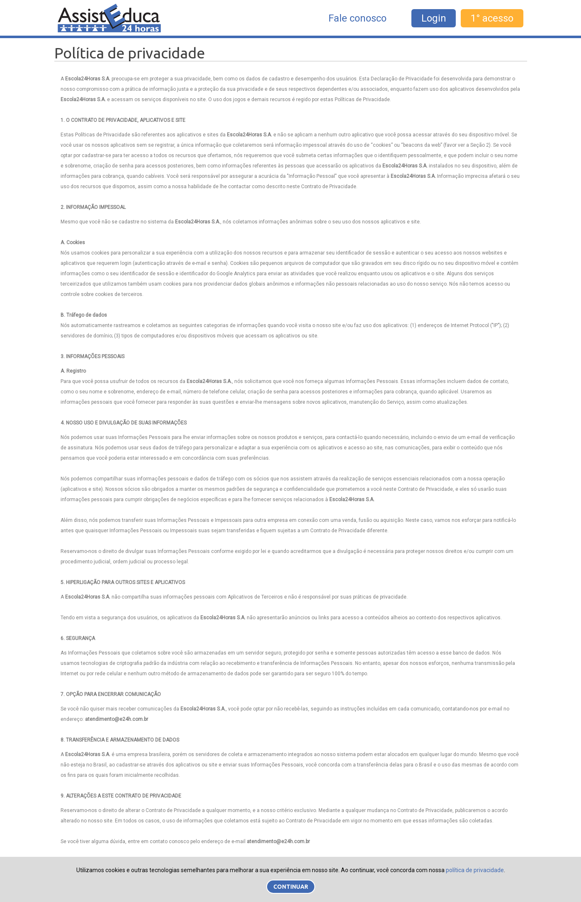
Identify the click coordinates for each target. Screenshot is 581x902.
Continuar (290, 886)
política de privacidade (475, 870)
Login (433, 18)
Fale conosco (357, 18)
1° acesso (492, 18)
